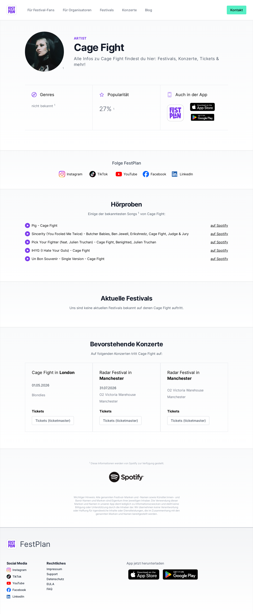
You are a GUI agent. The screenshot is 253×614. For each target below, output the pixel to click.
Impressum (54, 569)
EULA (50, 584)
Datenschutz (55, 579)
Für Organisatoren (77, 10)
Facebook (16, 589)
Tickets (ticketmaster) (52, 420)
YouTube (15, 583)
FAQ (49, 589)
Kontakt (236, 10)
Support (52, 574)
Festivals (107, 10)
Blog (148, 10)
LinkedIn (15, 596)
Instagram (16, 569)
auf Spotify (219, 225)
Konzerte (129, 10)
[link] (59, 397)
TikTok (14, 576)
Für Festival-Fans (41, 10)
